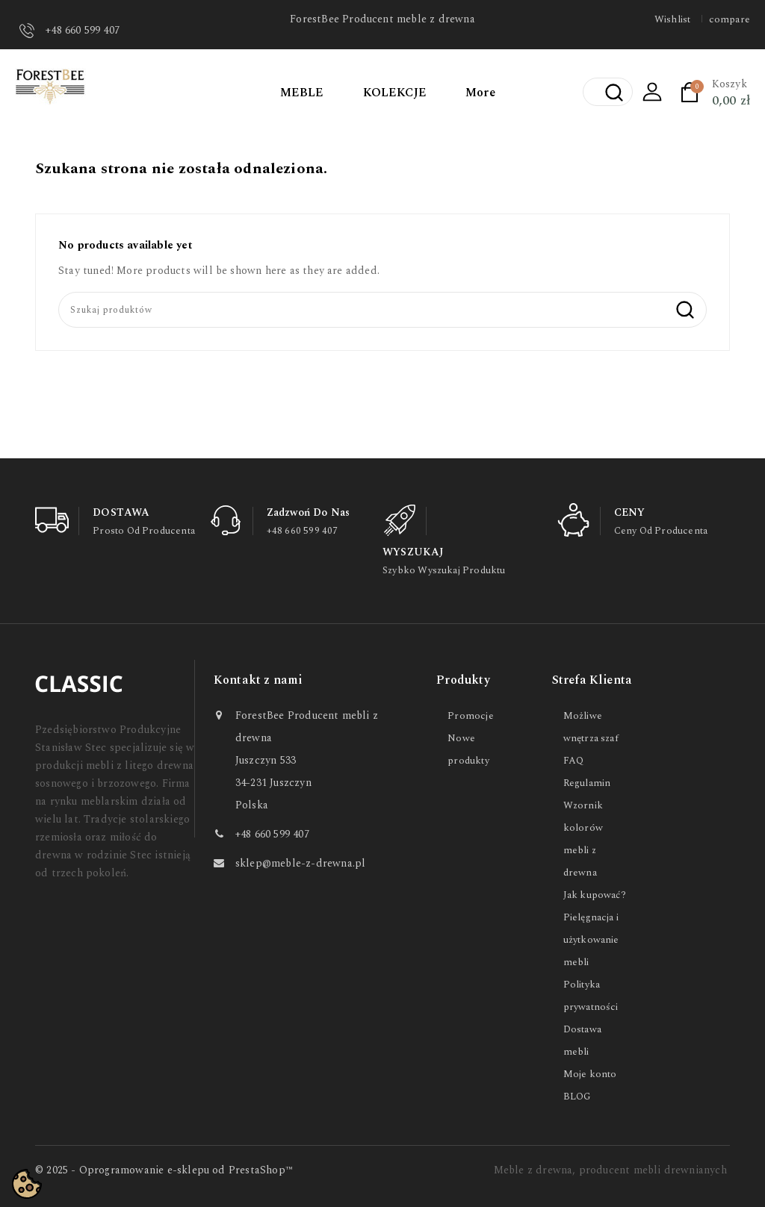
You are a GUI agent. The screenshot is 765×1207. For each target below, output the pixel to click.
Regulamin (587, 783)
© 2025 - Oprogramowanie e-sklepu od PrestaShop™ (164, 1170)
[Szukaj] (382, 310)
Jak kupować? (594, 895)
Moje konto (590, 1074)
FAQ (573, 760)
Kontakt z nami (258, 680)
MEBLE (302, 93)
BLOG (577, 1096)
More (480, 93)
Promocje (470, 715)
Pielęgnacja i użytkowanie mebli (591, 940)
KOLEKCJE (395, 93)
